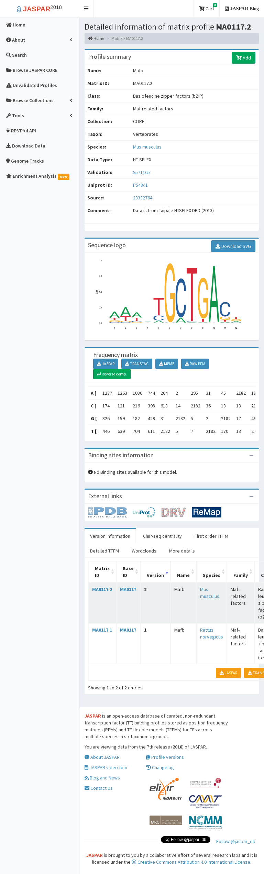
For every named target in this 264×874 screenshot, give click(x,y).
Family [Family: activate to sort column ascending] (240, 575)
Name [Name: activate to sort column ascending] (183, 575)
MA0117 (128, 589)
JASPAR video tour (106, 767)
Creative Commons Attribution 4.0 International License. (191, 862)
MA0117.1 (102, 630)
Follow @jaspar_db (235, 841)
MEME (166, 363)
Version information (110, 536)
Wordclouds (144, 551)
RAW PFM (195, 363)
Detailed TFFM (104, 551)
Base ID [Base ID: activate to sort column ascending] (128, 571)
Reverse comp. (112, 373)
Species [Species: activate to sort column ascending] (211, 575)
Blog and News (102, 778)
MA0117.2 (102, 589)
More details (182, 551)
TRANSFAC (136, 363)
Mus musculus (147, 147)
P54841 (141, 185)
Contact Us (99, 788)
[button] (86, 9)
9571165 (141, 172)
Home (96, 38)
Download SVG (233, 246)
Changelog (160, 767)
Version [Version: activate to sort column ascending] (155, 575)
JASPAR (105, 363)
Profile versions (165, 757)
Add (243, 58)
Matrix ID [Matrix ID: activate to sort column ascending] (102, 571)
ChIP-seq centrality (162, 536)
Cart (208, 7)
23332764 (142, 198)
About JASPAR (102, 757)
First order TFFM (211, 536)
